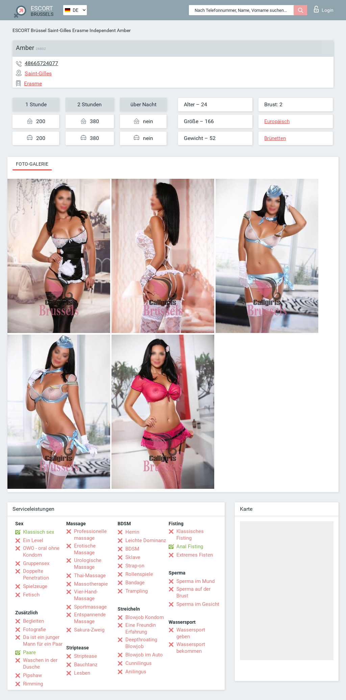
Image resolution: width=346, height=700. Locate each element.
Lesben (82, 673)
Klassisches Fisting (190, 534)
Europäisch (277, 121)
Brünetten (275, 138)
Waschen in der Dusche (40, 663)
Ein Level (33, 540)
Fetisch (31, 595)
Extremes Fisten (194, 555)
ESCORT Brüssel (29, 30)
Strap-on (134, 566)
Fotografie (34, 629)
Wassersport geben (190, 633)
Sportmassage (90, 607)
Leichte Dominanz (145, 540)
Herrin (132, 532)
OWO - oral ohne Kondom (41, 551)
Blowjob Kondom (144, 617)
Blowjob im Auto (144, 655)
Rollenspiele (139, 574)
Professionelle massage (90, 534)
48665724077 (41, 63)
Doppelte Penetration (36, 574)
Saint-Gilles (59, 30)
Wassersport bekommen (190, 647)
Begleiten (33, 621)
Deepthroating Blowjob (141, 643)
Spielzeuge (35, 586)
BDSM (132, 549)
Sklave (132, 557)
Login (323, 9)
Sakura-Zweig (89, 630)
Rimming (33, 684)
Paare (29, 652)
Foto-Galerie (32, 164)
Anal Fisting (189, 546)
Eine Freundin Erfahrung (140, 628)
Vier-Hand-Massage (86, 595)
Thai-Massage (90, 575)
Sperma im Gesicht (197, 604)
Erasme (80, 30)
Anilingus (135, 672)
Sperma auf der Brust (193, 592)
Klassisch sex (38, 532)
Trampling (136, 591)
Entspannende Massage (90, 618)
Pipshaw (32, 675)
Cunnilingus (138, 663)
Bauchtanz (85, 665)
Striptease (85, 656)
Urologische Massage (87, 563)
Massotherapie (91, 584)
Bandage (135, 583)
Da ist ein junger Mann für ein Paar (43, 640)
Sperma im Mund (195, 581)
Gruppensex (36, 563)
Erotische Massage (85, 549)
